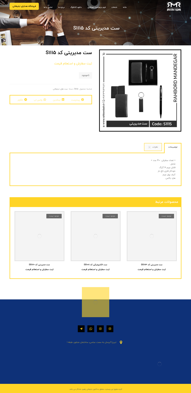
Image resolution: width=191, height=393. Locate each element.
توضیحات (172, 147)
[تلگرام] (81, 328)
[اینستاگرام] (110, 328)
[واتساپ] (90, 328)
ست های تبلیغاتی (60, 89)
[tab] (172, 148)
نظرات (153, 147)
